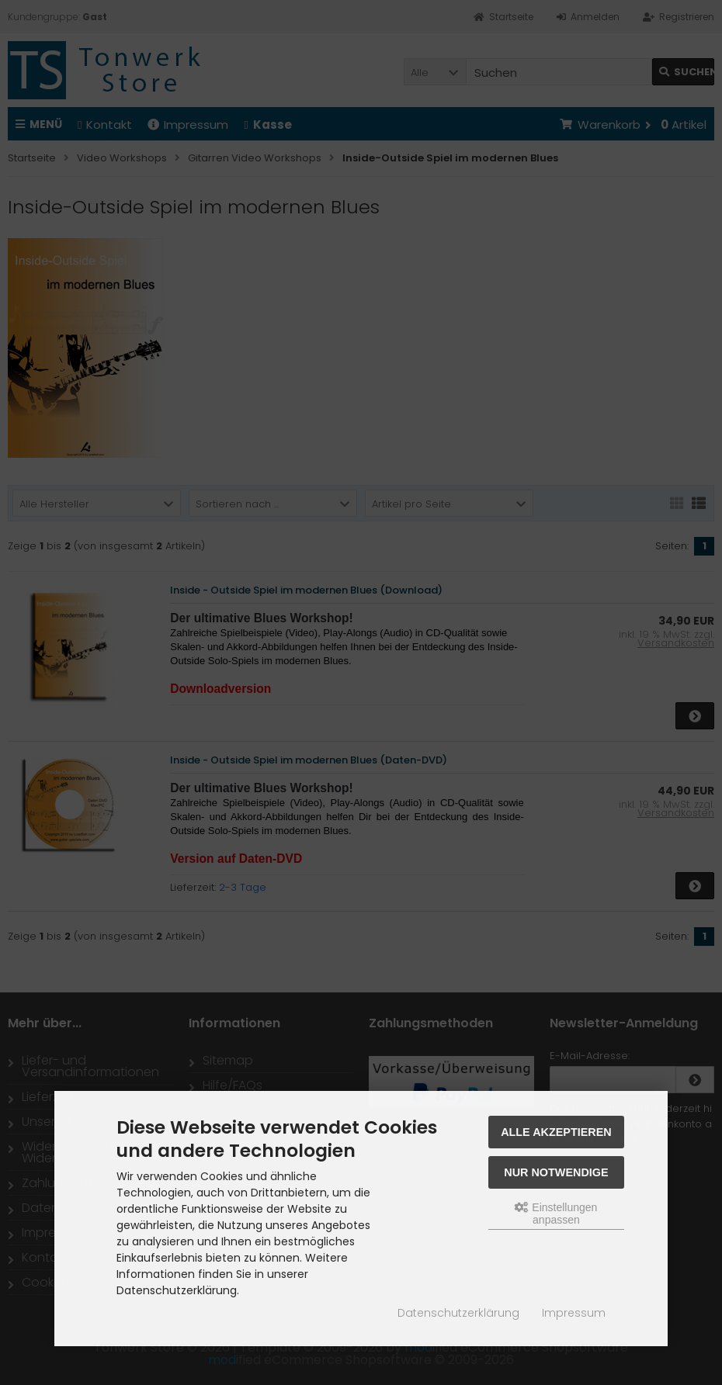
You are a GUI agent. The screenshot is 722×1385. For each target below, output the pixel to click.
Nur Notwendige (556, 1172)
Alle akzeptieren (556, 1132)
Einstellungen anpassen (556, 1213)
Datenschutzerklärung (458, 1313)
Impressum (574, 1313)
